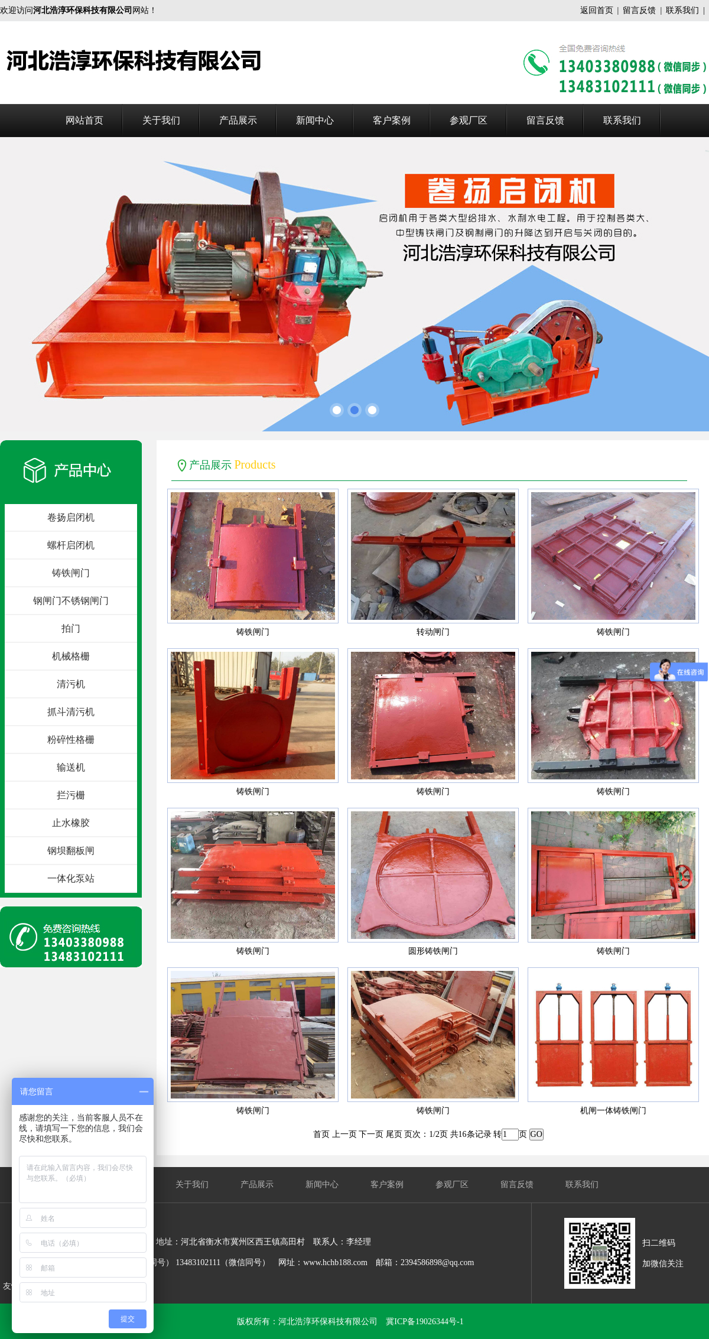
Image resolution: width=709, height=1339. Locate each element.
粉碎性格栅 (71, 739)
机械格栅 (71, 656)
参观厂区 (468, 120)
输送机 (71, 767)
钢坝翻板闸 (71, 851)
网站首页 (84, 120)
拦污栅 (71, 795)
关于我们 (161, 120)
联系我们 (682, 10)
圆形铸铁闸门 (433, 951)
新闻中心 (315, 120)
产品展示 (238, 120)
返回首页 (596, 10)
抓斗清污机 (71, 712)
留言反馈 (639, 10)
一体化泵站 (71, 878)
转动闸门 (433, 632)
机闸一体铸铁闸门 (613, 1110)
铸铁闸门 (71, 573)
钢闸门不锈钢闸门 (71, 601)
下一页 (371, 1134)
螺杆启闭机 (71, 545)
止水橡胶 (71, 823)
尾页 (394, 1134)
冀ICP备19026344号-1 (424, 1321)
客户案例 (392, 120)
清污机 (71, 684)
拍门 (70, 628)
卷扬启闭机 (71, 517)
